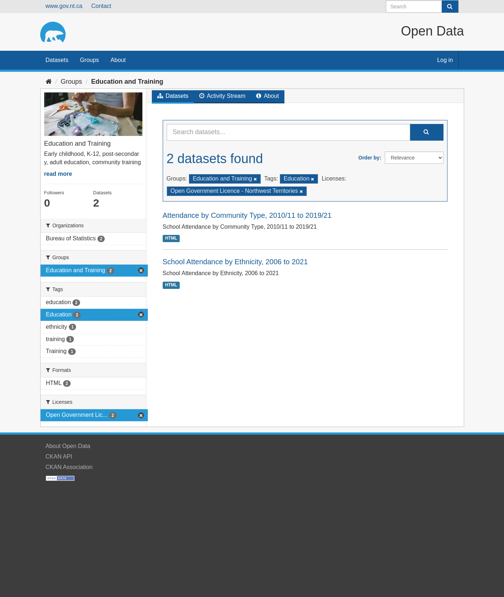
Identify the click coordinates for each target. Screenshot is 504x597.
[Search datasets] (422, 6)
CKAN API (59, 456)
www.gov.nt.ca (64, 6)
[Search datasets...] (288, 132)
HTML (171, 238)
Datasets (57, 60)
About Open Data (68, 446)
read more (58, 174)
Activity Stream (222, 96)
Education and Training (127, 81)
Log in (445, 60)
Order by (368, 158)
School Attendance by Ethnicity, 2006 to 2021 (235, 262)
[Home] (49, 81)
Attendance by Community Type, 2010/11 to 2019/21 (247, 215)
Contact (101, 6)
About (118, 60)
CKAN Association (69, 467)
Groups (89, 60)
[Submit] (450, 6)
